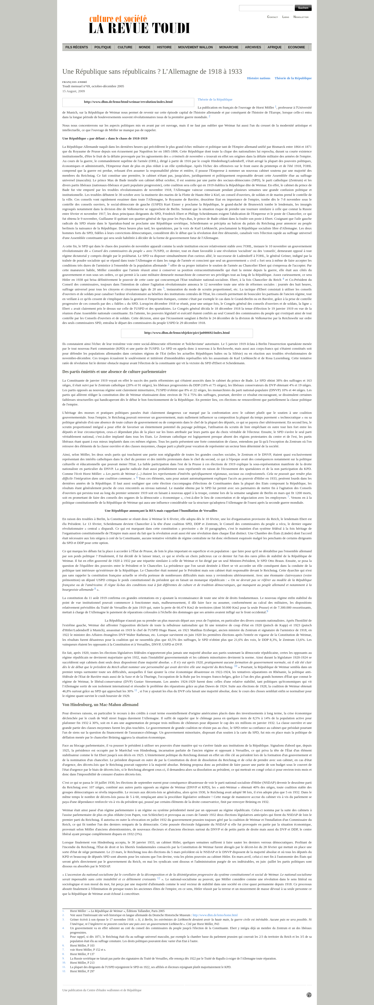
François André (74, 82)
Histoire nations (258, 78)
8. (63, 953)
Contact (272, 17)
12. (64, 971)
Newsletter (301, 17)
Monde (145, 47)
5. (63, 936)
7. (63, 949)
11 (135, 690)
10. (64, 962)
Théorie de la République (293, 78)
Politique (103, 47)
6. (63, 945)
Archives (253, 47)
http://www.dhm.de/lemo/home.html (215, 915)
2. (63, 914)
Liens (285, 17)
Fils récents (76, 47)
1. (63, 910)
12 (158, 878)
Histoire (164, 47)
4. (63, 927)
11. (64, 966)
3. (63, 919)
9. (63, 958)
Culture (125, 47)
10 (235, 666)
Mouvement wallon (195, 47)
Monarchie (228, 47)
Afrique (275, 47)
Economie (296, 47)
